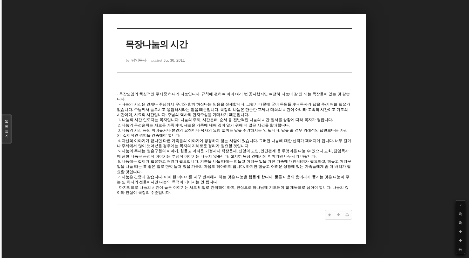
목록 (7, 129)
